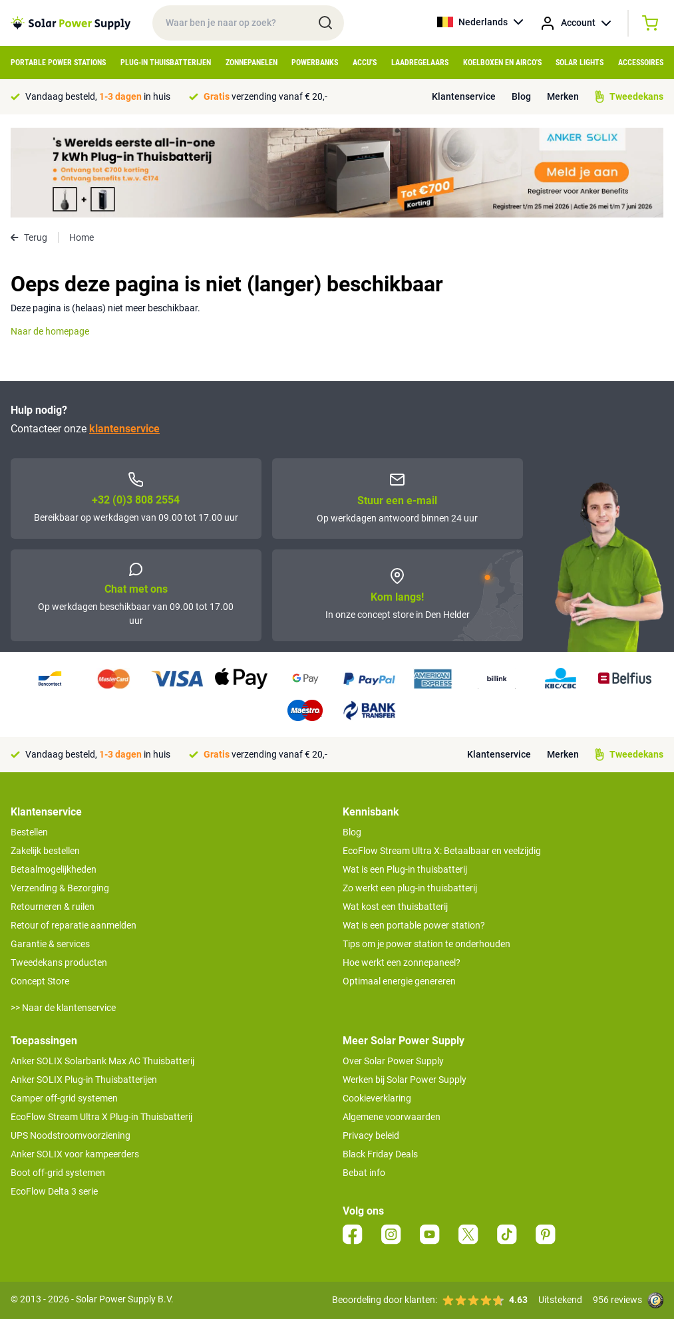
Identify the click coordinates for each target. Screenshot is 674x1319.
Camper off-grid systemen (64, 1098)
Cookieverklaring (377, 1098)
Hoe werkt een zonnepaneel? (401, 962)
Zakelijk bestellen (45, 850)
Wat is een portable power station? (414, 925)
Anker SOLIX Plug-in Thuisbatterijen (84, 1079)
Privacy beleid (371, 1135)
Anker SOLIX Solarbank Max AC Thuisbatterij (102, 1061)
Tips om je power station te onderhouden (426, 944)
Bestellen (29, 832)
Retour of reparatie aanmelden (73, 925)
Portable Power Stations (58, 62)
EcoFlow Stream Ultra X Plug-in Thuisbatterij (101, 1116)
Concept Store (40, 981)
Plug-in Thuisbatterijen (165, 62)
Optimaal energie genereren (399, 981)
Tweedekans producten (59, 962)
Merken (563, 96)
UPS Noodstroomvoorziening (70, 1135)
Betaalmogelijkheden (53, 869)
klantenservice (124, 428)
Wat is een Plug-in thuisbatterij (405, 869)
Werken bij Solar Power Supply (404, 1079)
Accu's (365, 62)
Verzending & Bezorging (60, 888)
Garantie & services (50, 944)
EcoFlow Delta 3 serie (54, 1191)
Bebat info (364, 1172)
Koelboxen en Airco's (502, 62)
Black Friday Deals (380, 1154)
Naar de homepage (50, 331)
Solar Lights (579, 62)
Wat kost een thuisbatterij (395, 906)
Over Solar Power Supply (393, 1061)
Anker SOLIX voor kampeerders (75, 1154)
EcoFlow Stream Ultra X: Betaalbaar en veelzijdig (442, 850)
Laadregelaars (419, 62)
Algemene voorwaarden (391, 1116)
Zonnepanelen (251, 62)
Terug (29, 237)
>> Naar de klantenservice (63, 1007)
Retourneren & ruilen (52, 906)
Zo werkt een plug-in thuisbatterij (410, 888)
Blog (521, 96)
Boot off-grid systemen (58, 1172)
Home (81, 237)
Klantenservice (464, 96)
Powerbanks (314, 62)
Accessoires (640, 62)
